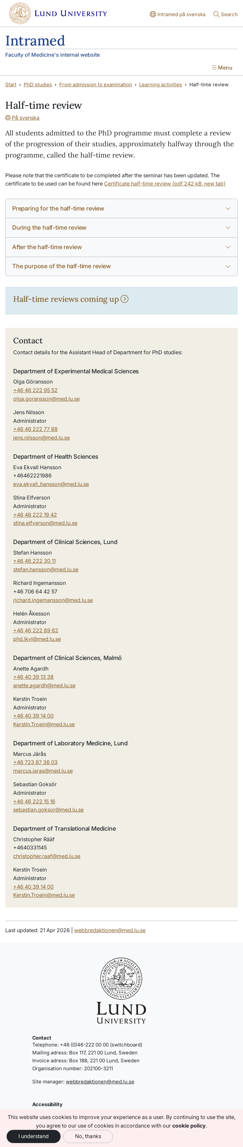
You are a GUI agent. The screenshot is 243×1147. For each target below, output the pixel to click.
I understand (33, 1136)
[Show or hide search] (225, 15)
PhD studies (38, 84)
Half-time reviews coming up (70, 299)
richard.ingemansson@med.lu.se (53, 600)
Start (10, 84)
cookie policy (189, 1125)
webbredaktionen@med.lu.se (110, 930)
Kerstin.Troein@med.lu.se (44, 724)
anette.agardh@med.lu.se (44, 685)
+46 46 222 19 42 (35, 514)
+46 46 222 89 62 (35, 630)
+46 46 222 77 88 (35, 429)
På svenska (22, 117)
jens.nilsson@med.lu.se (41, 437)
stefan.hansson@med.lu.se (45, 569)
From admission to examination (95, 84)
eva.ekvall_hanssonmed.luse (51, 484)
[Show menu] (222, 68)
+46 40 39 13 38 (33, 677)
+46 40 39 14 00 (33, 715)
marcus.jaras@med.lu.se (43, 770)
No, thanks (88, 1136)
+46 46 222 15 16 (34, 801)
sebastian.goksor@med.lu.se (48, 809)
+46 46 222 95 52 (35, 390)
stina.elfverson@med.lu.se (45, 523)
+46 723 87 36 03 (35, 762)
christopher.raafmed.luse (46, 856)
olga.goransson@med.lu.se (46, 398)
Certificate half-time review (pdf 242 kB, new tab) (165, 183)
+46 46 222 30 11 (34, 561)
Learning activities (160, 84)
